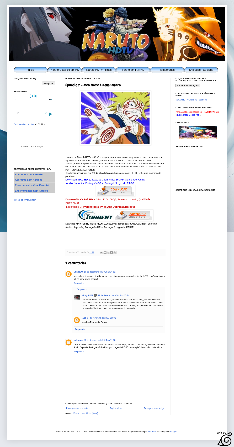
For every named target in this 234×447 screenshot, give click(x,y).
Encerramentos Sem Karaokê (32, 190)
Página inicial (116, 408)
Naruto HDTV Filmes (99, 69)
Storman (152, 431)
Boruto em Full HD (133, 69)
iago (84, 318)
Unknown (78, 272)
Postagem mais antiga (154, 408)
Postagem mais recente (77, 408)
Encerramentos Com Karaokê (32, 185)
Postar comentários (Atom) (85, 413)
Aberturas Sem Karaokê (28, 179)
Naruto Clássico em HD (64, 69)
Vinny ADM (87, 295)
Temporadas (167, 69)
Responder (79, 283)
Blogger (173, 431)
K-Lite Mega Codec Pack (188, 115)
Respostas (82, 289)
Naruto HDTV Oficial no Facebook (191, 100)
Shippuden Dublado (201, 69)
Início (31, 69)
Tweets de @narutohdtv (25, 200)
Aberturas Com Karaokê (28, 174)
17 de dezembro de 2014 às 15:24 (113, 295)
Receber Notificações (188, 85)
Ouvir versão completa (24, 124)
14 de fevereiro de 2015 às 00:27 (102, 318)
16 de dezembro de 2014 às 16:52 (99, 272)
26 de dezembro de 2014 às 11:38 (99, 340)
